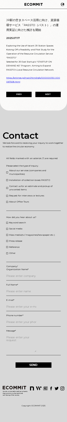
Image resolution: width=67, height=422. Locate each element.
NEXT (48, 94)
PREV (19, 94)
